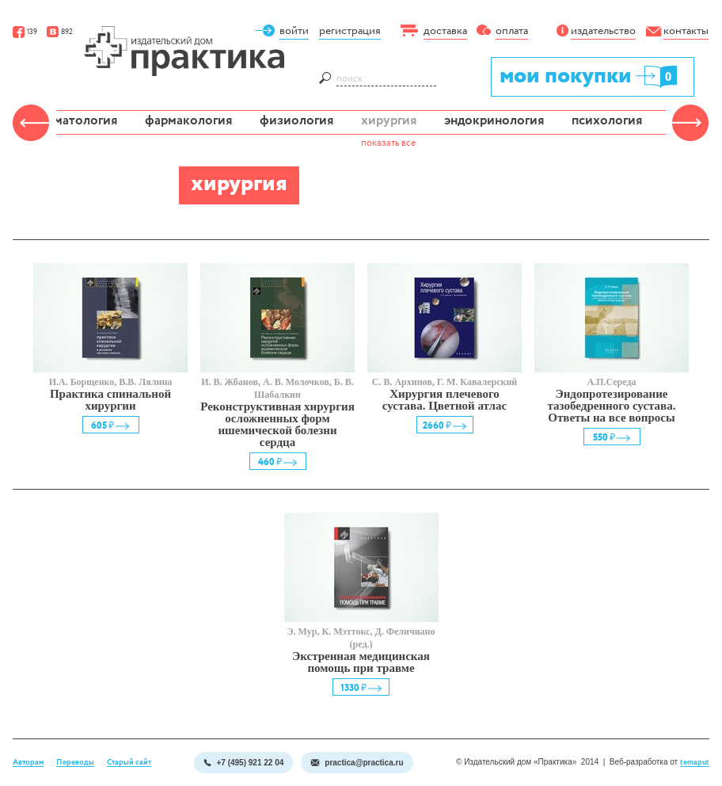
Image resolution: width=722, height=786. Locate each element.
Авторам (28, 763)
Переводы (75, 763)
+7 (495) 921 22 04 (243, 762)
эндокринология (494, 121)
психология (607, 121)
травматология (72, 121)
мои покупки (589, 76)
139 (25, 32)
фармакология (188, 121)
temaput (694, 763)
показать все (388, 143)
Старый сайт (129, 763)
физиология (296, 121)
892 (60, 32)
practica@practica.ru (356, 762)
